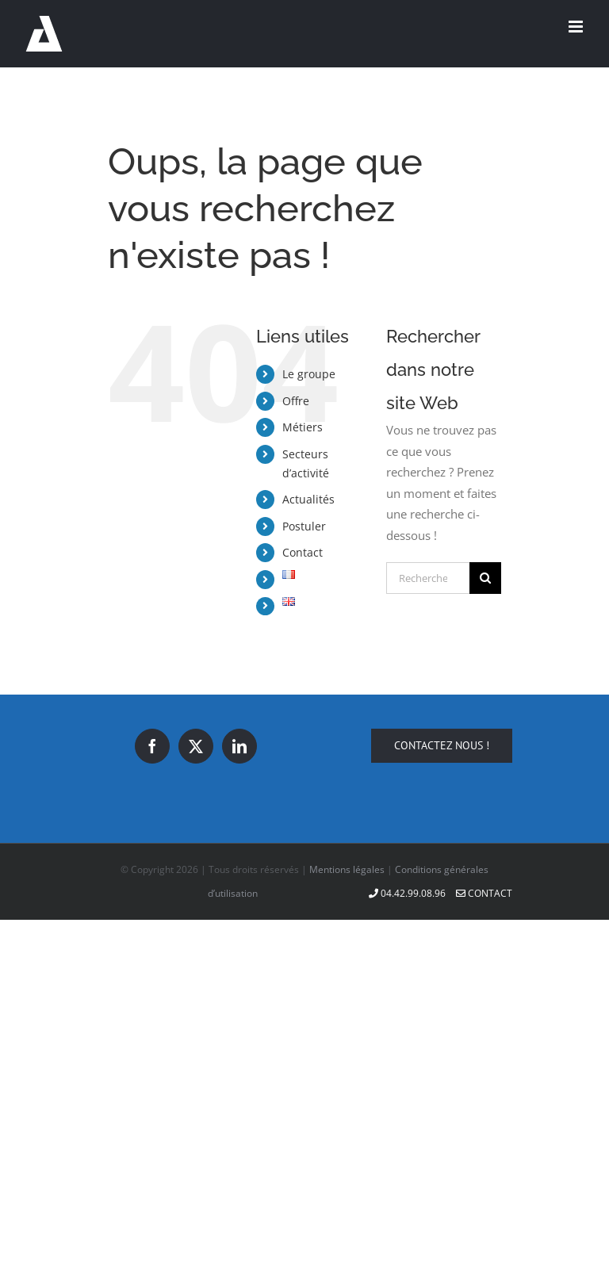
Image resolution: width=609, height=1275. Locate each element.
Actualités (308, 499)
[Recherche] (485, 578)
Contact (302, 552)
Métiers (302, 427)
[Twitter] (195, 746)
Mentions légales (347, 869)
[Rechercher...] (427, 578)
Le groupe (308, 373)
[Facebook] (152, 746)
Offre (295, 400)
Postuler (304, 526)
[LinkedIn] (239, 746)
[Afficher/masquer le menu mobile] (577, 26)
